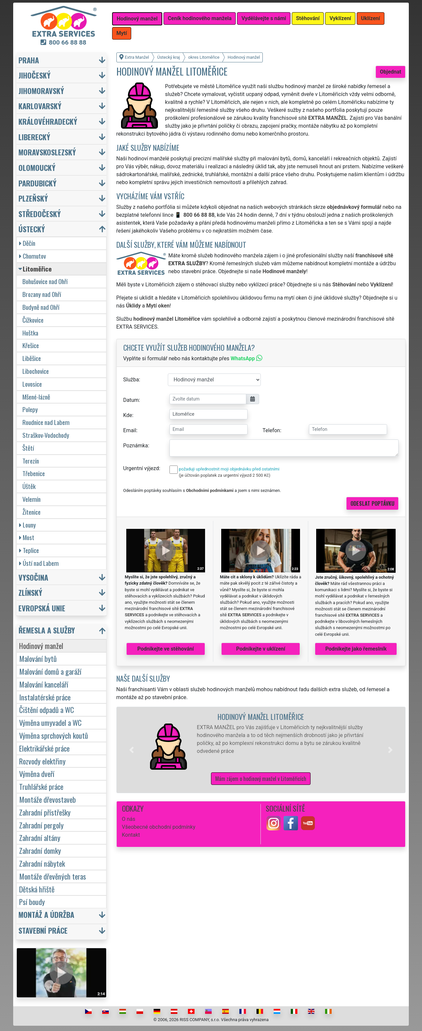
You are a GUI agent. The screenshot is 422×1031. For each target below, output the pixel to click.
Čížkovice (33, 320)
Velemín (31, 499)
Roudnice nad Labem (46, 422)
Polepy (30, 409)
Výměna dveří (36, 773)
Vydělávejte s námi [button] (263, 18)
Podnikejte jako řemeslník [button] (356, 649)
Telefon (271, 430)
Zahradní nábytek (42, 863)
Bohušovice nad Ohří (45, 281)
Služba (131, 379)
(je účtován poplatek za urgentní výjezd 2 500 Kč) (224, 475)
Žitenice (31, 512)
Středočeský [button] (39, 213)
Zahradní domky (40, 850)
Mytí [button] (121, 33)
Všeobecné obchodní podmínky (159, 827)
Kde (127, 415)
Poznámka (135, 445)
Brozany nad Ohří (41, 294)
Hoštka (30, 333)
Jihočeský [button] (34, 75)
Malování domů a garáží (50, 671)
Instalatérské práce (45, 697)
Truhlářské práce (41, 786)
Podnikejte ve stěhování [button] (165, 649)
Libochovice (35, 371)
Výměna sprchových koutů (53, 735)
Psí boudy (32, 901)
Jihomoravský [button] (41, 90)
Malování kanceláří (43, 684)
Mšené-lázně (36, 397)
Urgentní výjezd (141, 468)
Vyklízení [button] (340, 18)
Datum (131, 400)
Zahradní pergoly (41, 825)
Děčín (27, 243)
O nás (129, 819)
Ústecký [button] (31, 228)
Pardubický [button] (37, 182)
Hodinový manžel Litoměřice (261, 716)
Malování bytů (38, 658)
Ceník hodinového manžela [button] (200, 18)
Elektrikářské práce (44, 748)
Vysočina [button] (33, 577)
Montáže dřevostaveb (47, 799)
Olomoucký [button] (36, 167)
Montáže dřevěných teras (52, 876)
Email (129, 430)
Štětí (28, 448)
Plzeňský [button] (33, 198)
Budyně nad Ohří (40, 307)
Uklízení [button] (370, 18)
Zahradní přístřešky (45, 812)
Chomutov (32, 256)
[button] (131, 750)
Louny (27, 525)
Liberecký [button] (34, 136)
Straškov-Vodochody (45, 435)
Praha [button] (28, 59)
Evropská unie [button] (41, 607)
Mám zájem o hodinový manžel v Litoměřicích (260, 779)
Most (26, 537)
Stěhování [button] (308, 18)
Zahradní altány (39, 837)
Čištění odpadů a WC (46, 709)
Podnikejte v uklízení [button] (260, 649)
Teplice (29, 550)
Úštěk (29, 486)
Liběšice (31, 358)
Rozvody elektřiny (42, 761)
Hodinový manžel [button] (137, 19)
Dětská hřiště (36, 889)
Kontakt (131, 835)
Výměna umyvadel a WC (50, 722)
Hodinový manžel (41, 645)
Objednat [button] (390, 72)
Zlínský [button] (30, 592)
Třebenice (33, 473)
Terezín (30, 461)
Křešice (30, 345)
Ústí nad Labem (39, 563)
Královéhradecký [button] (47, 121)
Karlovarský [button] (39, 105)
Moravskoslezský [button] (47, 151)
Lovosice (32, 384)
